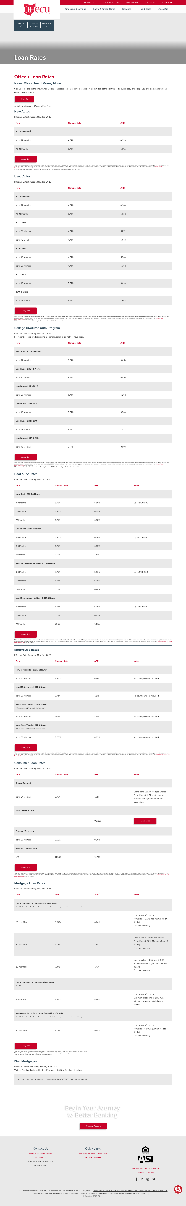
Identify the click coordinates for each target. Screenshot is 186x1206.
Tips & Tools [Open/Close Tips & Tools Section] (145, 9)
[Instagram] (147, 1179)
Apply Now (26, 159)
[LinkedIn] (142, 1179)
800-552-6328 (89, 2)
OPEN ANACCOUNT (34, 25)
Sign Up (25, 99)
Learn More (145, 820)
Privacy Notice (152, 1168)
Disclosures (137, 1168)
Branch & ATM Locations (40, 1153)
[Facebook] (136, 1179)
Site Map (150, 1172)
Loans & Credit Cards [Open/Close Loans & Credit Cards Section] (104, 9)
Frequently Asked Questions (93, 1153)
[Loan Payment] (131, 2)
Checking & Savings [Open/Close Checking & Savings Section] (75, 9)
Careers (141, 1172)
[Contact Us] (149, 2)
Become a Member (93, 1157)
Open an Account (93, 1126)
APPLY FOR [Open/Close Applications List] (46, 24)
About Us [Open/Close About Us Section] (163, 9)
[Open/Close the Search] (166, 2)
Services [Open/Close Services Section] (126, 9)
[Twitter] (154, 1179)
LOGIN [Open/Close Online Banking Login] (21, 25)
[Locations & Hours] (110, 2)
